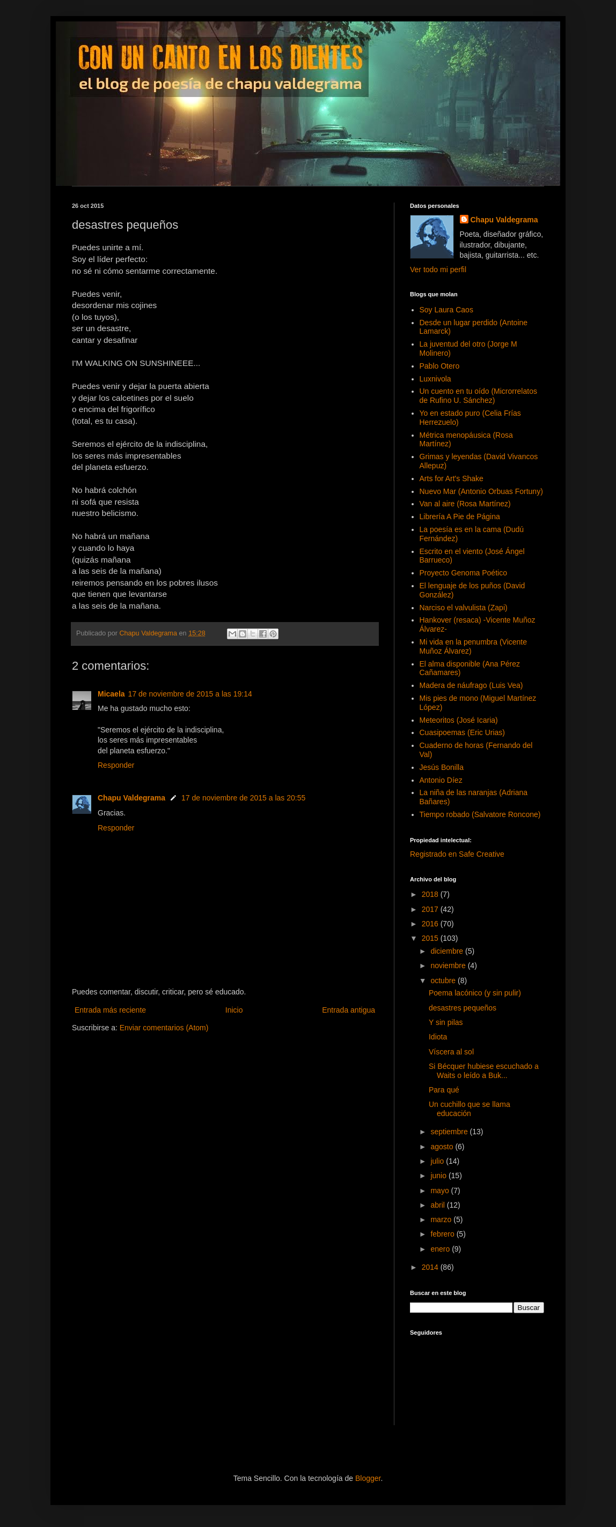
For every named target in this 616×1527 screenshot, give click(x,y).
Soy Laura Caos (446, 309)
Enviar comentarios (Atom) (164, 1027)
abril (438, 1205)
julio (438, 1161)
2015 (431, 938)
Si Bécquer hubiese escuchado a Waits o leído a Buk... (484, 1071)
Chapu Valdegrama (131, 798)
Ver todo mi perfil (438, 269)
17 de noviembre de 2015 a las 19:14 (190, 694)
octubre (444, 980)
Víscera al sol (451, 1051)
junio (439, 1175)
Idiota (438, 1036)
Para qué (444, 1090)
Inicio (234, 1010)
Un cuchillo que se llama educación (469, 1109)
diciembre (447, 951)
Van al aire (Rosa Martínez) (465, 503)
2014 (431, 1267)
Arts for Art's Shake (451, 478)
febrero (443, 1234)
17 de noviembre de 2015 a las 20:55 (243, 798)
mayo (440, 1190)
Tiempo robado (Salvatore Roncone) (480, 814)
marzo (441, 1219)
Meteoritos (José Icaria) (459, 720)
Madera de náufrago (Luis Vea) (471, 685)
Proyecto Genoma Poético (463, 572)
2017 (431, 909)
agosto (442, 1146)
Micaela (111, 694)
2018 (431, 894)
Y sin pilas (446, 1022)
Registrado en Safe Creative (457, 854)
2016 (431, 923)
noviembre (448, 965)
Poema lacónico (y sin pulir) (475, 993)
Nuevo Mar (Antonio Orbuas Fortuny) (481, 491)
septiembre (450, 1131)
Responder (116, 765)
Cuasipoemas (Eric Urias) (462, 732)
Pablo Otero (440, 366)
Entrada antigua (348, 1010)
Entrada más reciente (110, 1010)
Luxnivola (435, 379)
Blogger (367, 1478)
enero (441, 1249)
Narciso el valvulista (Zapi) (464, 607)
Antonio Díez (441, 780)
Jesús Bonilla (442, 767)
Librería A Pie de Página (460, 516)
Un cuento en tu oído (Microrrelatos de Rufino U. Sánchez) (478, 396)
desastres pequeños (462, 1008)
